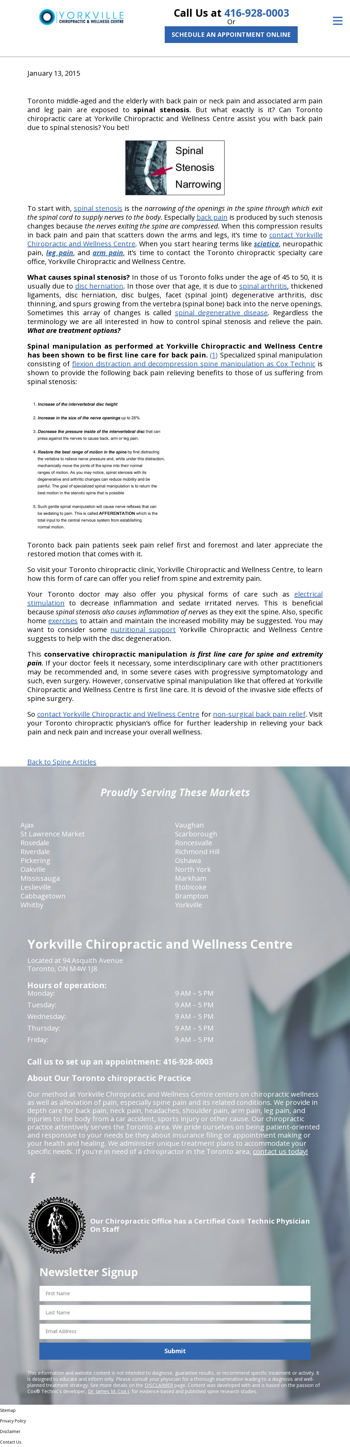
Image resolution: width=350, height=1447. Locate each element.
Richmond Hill (197, 851)
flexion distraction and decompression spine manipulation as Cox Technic (193, 363)
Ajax (27, 825)
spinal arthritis (263, 286)
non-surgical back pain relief (259, 714)
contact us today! (280, 1151)
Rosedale (35, 842)
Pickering (35, 860)
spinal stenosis (98, 208)
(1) (214, 355)
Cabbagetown (43, 896)
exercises (63, 620)
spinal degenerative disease (221, 312)
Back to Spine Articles (61, 762)
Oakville (33, 869)
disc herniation (99, 286)
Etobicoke (190, 887)
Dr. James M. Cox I (108, 1391)
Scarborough (196, 833)
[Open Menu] (337, 20)
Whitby (32, 904)
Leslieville (36, 887)
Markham (190, 878)
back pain (212, 217)
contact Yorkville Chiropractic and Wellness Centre (118, 714)
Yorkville (188, 904)
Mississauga (40, 878)
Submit (175, 1351)
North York (193, 869)
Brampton (191, 896)
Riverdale (35, 851)
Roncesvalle (193, 842)
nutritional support (143, 629)
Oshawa (188, 860)
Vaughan (189, 825)
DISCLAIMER (159, 1385)
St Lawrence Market (53, 833)
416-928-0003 (256, 13)
